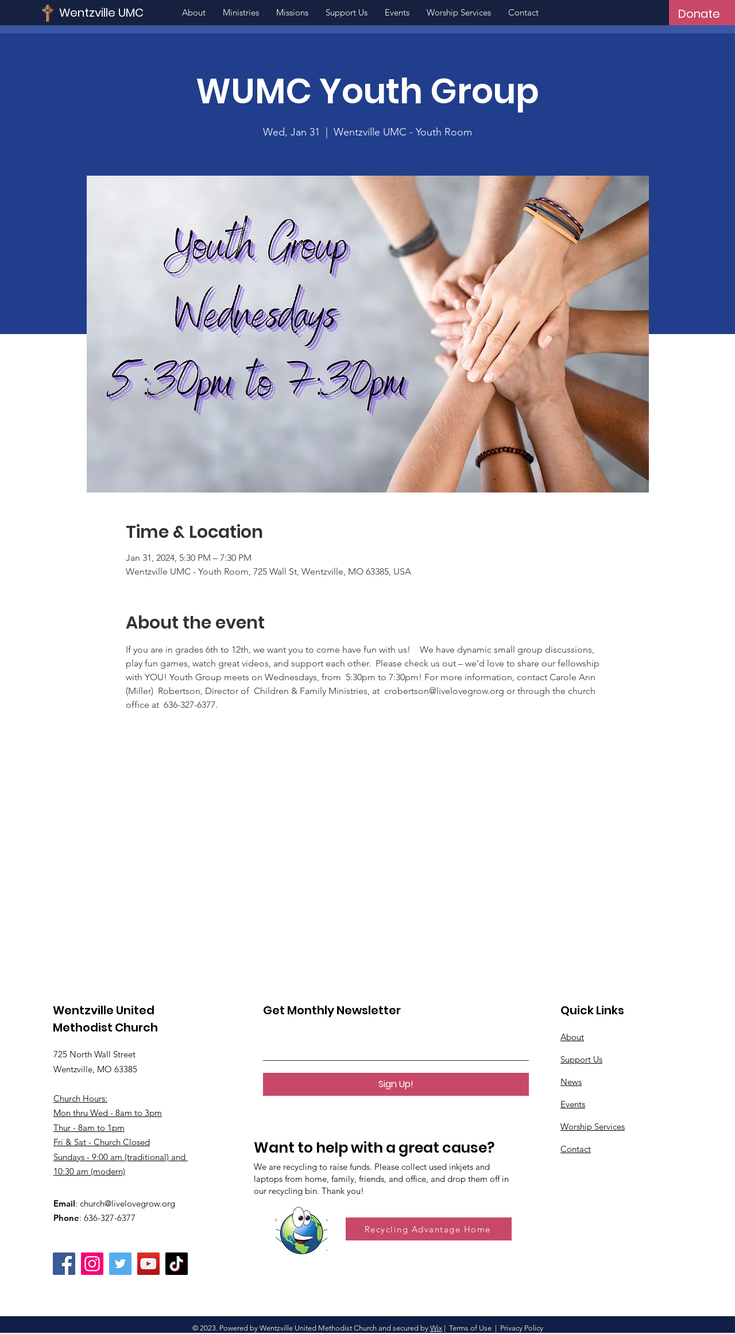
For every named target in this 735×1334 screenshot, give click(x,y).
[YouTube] (148, 1263)
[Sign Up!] (396, 1084)
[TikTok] (176, 1263)
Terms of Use (470, 1328)
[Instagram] (92, 1263)
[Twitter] (120, 1263)
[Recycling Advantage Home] (429, 1228)
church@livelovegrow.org (127, 1203)
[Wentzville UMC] (135, 12)
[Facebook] (64, 1263)
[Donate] (699, 13)
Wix (436, 1328)
